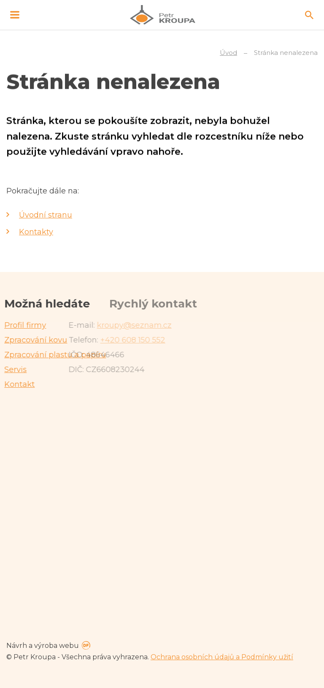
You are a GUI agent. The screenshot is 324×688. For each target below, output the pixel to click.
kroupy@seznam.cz (72, 325)
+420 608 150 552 (70, 340)
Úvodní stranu (45, 215)
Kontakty (36, 232)
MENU (14, 14)
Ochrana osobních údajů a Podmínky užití (222, 657)
